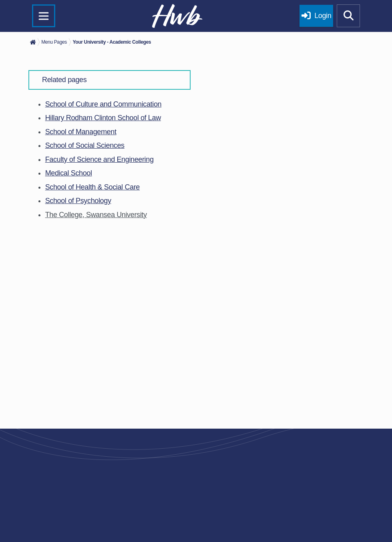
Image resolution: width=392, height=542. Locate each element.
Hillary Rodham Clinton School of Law (103, 118)
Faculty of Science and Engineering (99, 159)
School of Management (81, 132)
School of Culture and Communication (103, 104)
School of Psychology (78, 201)
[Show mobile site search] (348, 16)
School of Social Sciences (85, 145)
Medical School (68, 173)
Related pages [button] (64, 80)
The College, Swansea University (96, 215)
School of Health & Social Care (92, 187)
